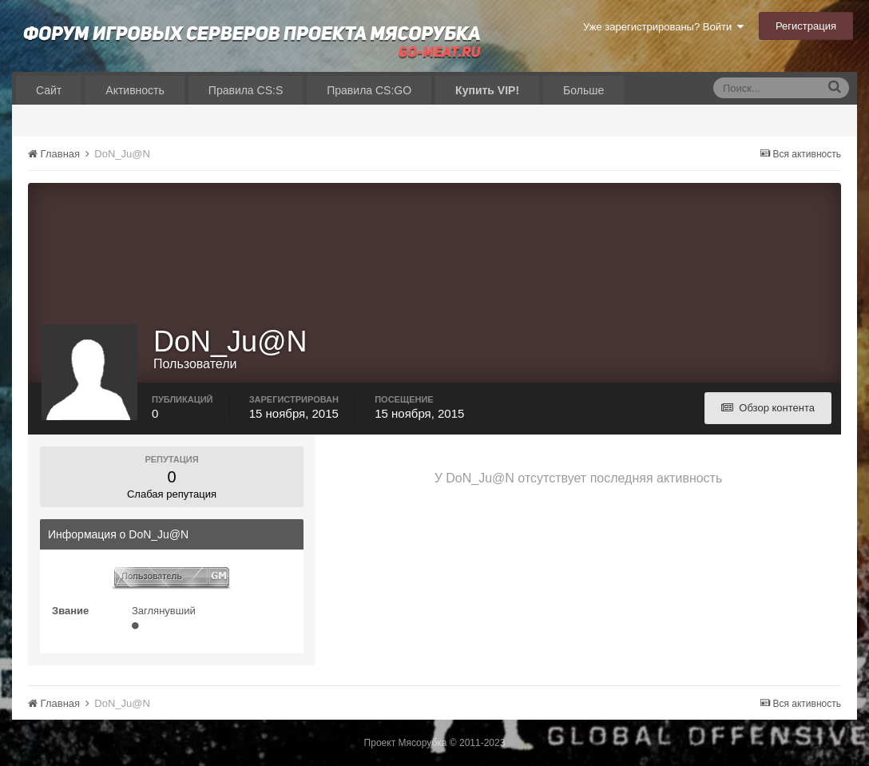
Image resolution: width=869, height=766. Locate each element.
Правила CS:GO (369, 90)
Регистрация (806, 26)
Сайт (49, 90)
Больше (583, 90)
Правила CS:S (245, 90)
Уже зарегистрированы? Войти (663, 27)
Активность (135, 90)
